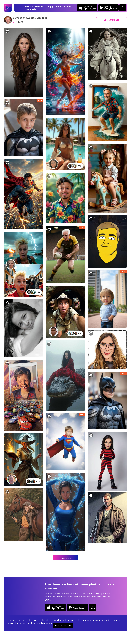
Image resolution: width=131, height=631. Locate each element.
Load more (65, 557)
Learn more (46, 623)
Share (111, 19)
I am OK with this (63, 625)
